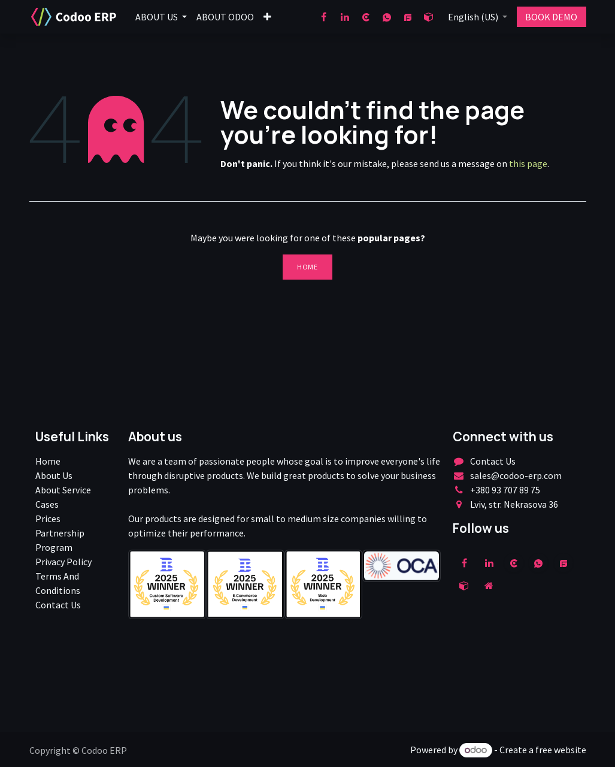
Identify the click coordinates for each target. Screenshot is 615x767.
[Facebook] (324, 16)
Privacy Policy (63, 562)
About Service (63, 490)
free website (560, 750)
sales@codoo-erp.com (516, 475)
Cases (47, 504)
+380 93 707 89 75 (505, 490)
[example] (563, 562)
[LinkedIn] (345, 16)
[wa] (386, 16)
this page (528, 163)
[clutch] (365, 16)
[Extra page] (489, 585)
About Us (53, 475)
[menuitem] (161, 17)
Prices (47, 519)
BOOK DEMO (551, 17)
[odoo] (428, 16)
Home (307, 266)
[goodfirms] (407, 16)
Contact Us (58, 605)
